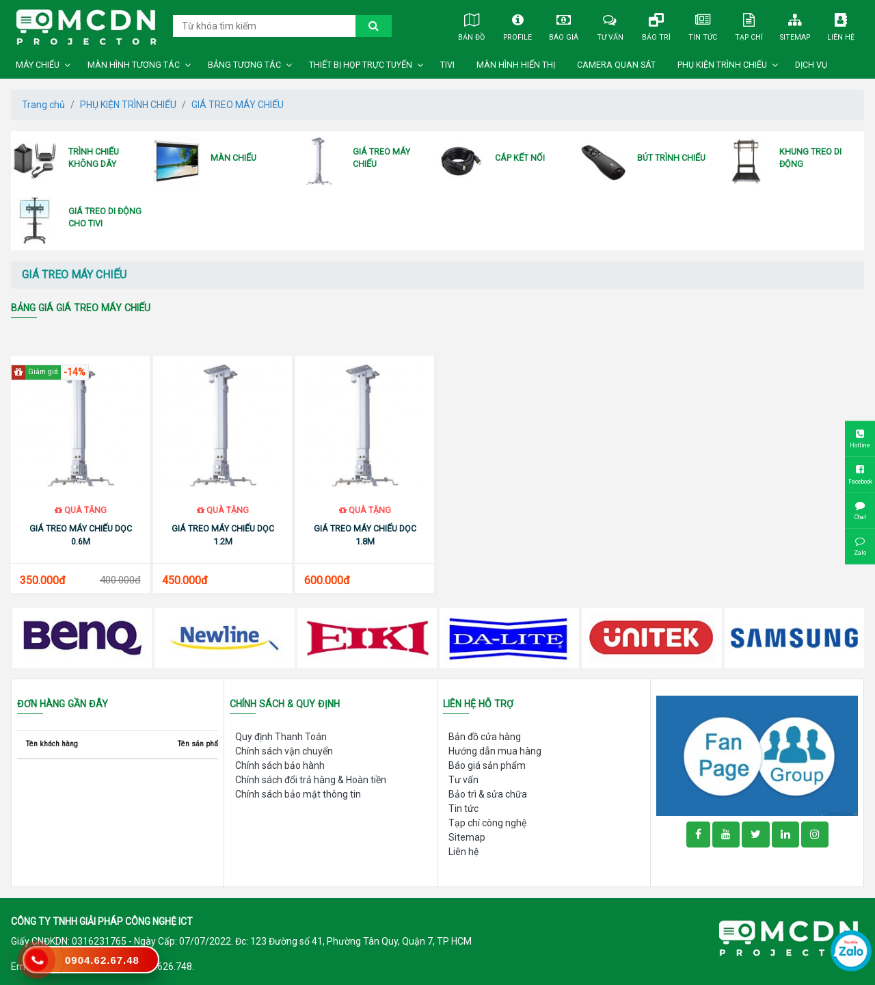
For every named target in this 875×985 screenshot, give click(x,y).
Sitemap (795, 25)
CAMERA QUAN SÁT (616, 65)
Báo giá (564, 25)
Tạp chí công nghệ (487, 822)
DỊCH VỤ (811, 65)
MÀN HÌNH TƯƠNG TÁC (134, 65)
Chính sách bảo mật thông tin (298, 794)
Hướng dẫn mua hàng (494, 751)
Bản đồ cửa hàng (484, 736)
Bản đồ (471, 25)
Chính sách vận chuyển (284, 751)
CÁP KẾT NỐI (520, 158)
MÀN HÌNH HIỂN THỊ (515, 65)
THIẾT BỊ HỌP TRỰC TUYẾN (360, 65)
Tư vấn (610, 25)
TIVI (447, 65)
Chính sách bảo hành (280, 765)
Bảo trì (656, 25)
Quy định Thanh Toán (281, 736)
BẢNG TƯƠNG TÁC (244, 65)
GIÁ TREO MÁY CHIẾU (237, 104)
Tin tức (702, 25)
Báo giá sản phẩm (487, 765)
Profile (518, 25)
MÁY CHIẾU (37, 65)
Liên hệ (841, 25)
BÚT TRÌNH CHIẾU (671, 158)
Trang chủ (43, 104)
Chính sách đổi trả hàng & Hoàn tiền (310, 779)
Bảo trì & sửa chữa (487, 794)
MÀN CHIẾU (233, 158)
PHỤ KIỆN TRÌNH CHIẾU (722, 65)
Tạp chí (748, 25)
